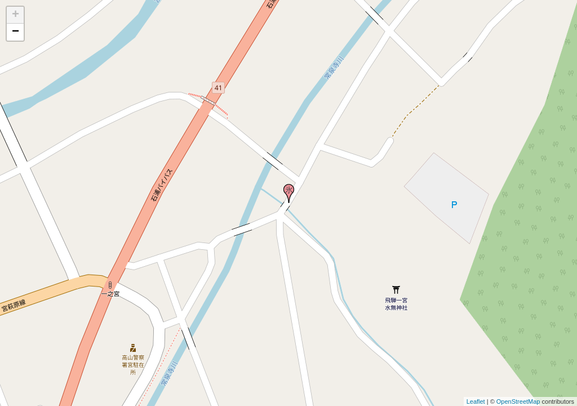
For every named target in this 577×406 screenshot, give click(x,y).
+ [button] (15, 15)
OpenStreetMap (518, 401)
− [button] (15, 32)
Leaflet (476, 401)
